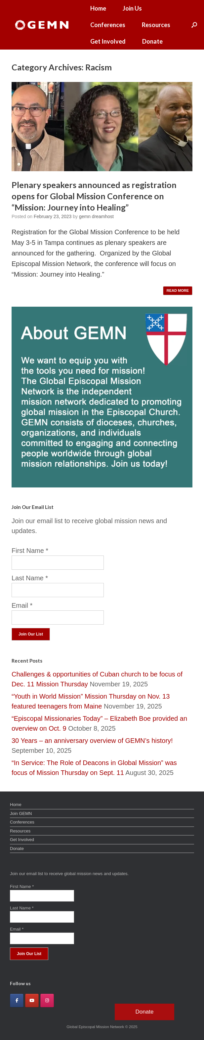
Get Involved (108, 41)
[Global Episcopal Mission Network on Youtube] (32, 1000)
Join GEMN (21, 813)
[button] (194, 25)
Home (98, 8)
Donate (152, 41)
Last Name (30, 578)
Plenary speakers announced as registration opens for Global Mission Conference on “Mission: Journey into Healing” (94, 196)
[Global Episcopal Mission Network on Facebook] (16, 1000)
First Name (30, 550)
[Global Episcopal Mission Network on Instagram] (47, 1000)
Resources (156, 24)
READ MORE (178, 290)
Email (22, 605)
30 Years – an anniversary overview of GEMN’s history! (92, 740)
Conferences (107, 24)
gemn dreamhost (96, 216)
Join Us (132, 8)
